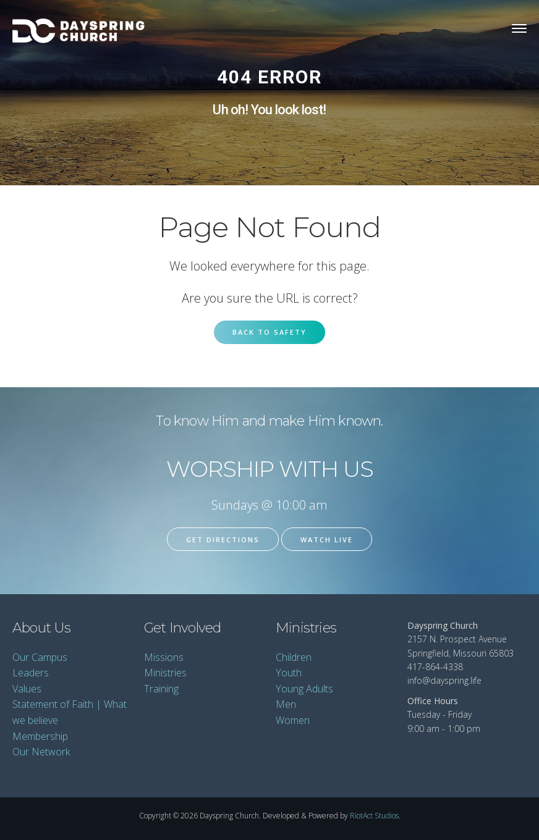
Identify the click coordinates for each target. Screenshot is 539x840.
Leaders (30, 672)
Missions (164, 657)
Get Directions (223, 539)
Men (286, 704)
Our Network (41, 751)
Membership (40, 736)
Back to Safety (269, 332)
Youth (289, 672)
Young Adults (304, 688)
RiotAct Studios (374, 815)
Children (294, 657)
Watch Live (326, 539)
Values (26, 688)
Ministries (165, 672)
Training (161, 688)
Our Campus (39, 657)
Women (293, 720)
